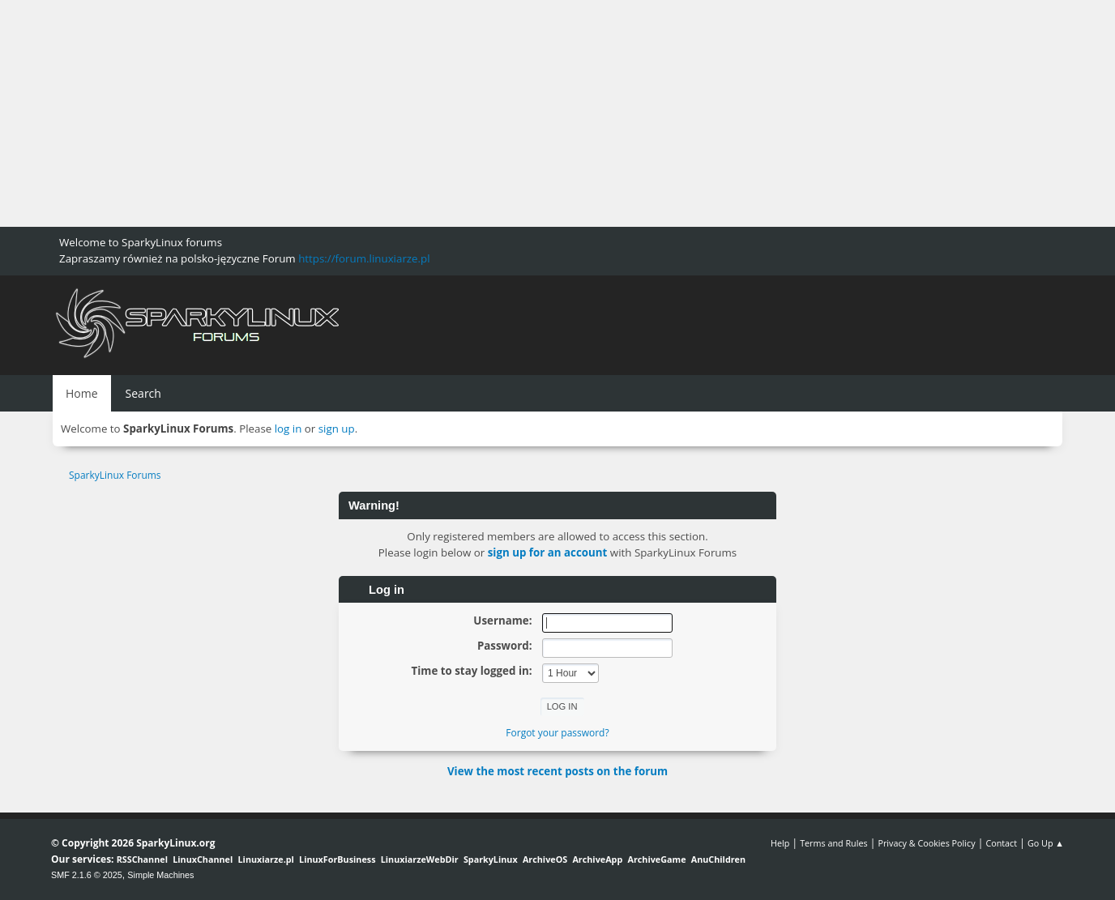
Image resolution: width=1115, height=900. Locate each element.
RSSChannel (142, 859)
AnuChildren (718, 859)
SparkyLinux (491, 859)
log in (288, 428)
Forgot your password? (557, 733)
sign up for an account (548, 552)
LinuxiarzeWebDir (420, 859)
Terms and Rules (834, 843)
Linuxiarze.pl (266, 859)
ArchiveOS (545, 859)
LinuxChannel (203, 859)
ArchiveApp (597, 859)
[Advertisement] (486, 113)
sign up (336, 428)
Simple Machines (160, 875)
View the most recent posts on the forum (557, 771)
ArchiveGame (656, 859)
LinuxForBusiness (337, 859)
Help (780, 843)
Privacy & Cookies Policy (926, 843)
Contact (1001, 843)
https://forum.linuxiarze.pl (363, 258)
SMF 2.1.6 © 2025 (86, 875)
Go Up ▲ (1045, 843)
